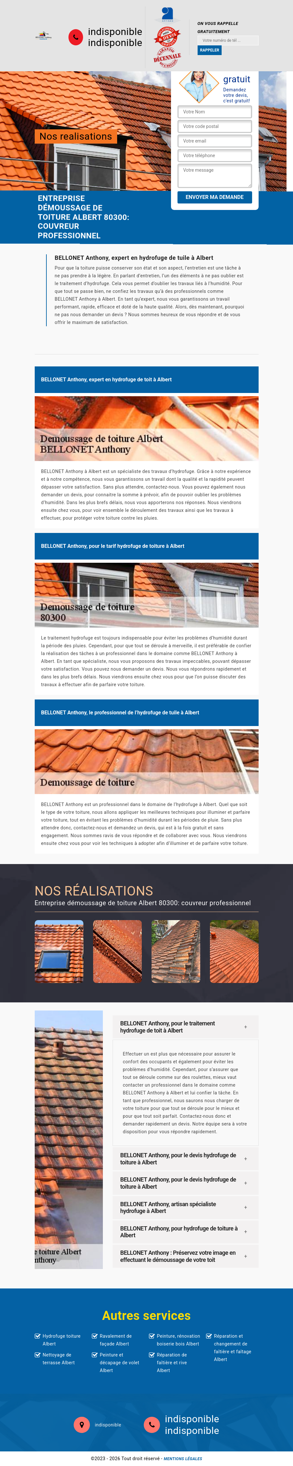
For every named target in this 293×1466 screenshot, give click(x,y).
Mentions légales (183, 1459)
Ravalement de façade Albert (116, 1339)
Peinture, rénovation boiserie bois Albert (179, 1339)
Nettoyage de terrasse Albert (59, 1358)
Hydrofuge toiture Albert (62, 1339)
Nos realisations (76, 136)
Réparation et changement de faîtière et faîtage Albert (232, 1347)
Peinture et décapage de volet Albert (120, 1362)
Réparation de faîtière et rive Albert (172, 1362)
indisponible (115, 32)
